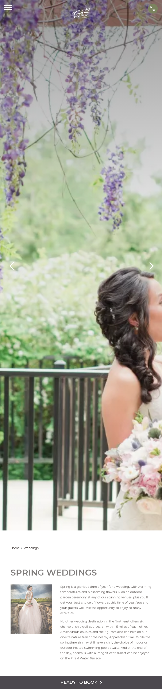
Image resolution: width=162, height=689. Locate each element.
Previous (13, 265)
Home (15, 548)
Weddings (31, 548)
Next (149, 265)
